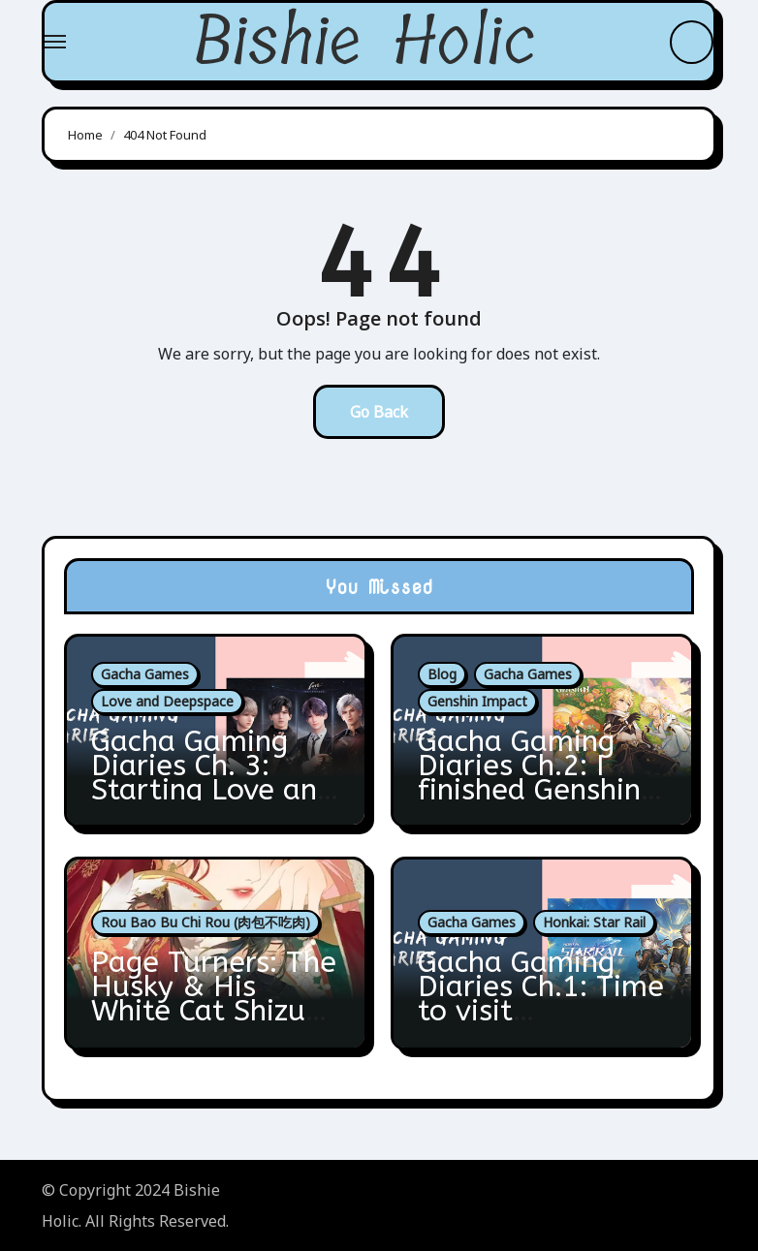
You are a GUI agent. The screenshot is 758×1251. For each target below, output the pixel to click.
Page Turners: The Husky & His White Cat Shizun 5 (213, 998)
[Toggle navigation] (55, 41)
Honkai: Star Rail (594, 922)
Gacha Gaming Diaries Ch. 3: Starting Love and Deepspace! (212, 777)
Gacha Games (145, 674)
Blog (442, 674)
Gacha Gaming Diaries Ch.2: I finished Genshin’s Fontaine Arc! (539, 777)
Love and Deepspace (167, 701)
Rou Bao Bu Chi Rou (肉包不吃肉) (205, 922)
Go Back (379, 411)
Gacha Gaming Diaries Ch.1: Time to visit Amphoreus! (541, 998)
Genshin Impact (477, 701)
